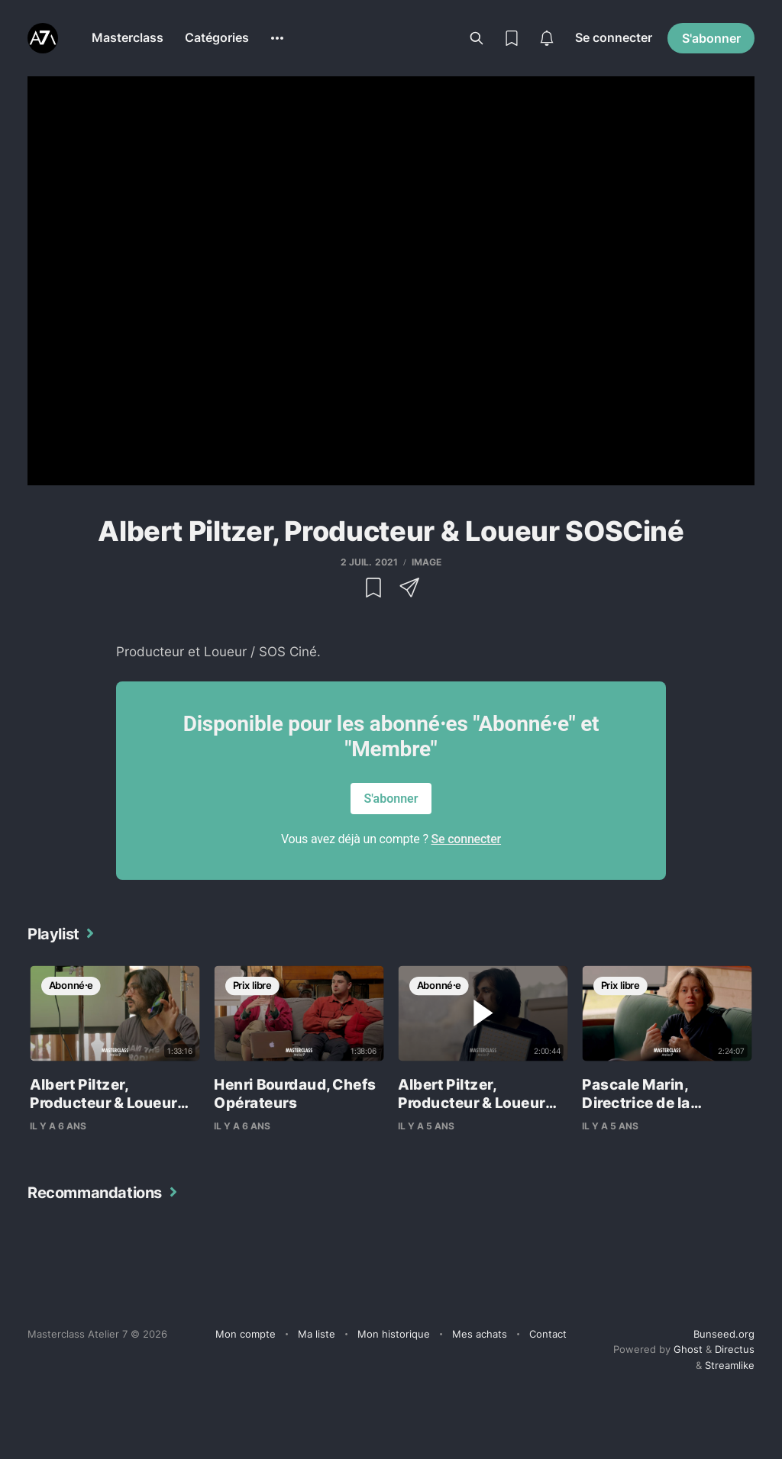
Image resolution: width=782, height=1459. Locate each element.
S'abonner (711, 38)
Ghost (688, 1349)
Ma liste (316, 1334)
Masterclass (127, 37)
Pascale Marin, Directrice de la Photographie (636, 1102)
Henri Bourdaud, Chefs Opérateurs (295, 1094)
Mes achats (479, 1334)
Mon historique (393, 1334)
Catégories (217, 37)
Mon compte (245, 1334)
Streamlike (730, 1365)
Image (427, 562)
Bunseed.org (724, 1334)
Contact (548, 1334)
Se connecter (613, 37)
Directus (735, 1349)
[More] (277, 38)
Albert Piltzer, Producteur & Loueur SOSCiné (103, 1102)
